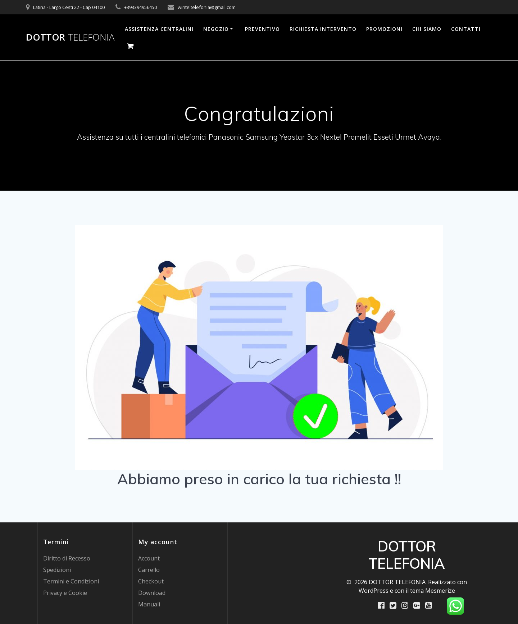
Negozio (216, 28)
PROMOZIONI (384, 28)
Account (149, 558)
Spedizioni (57, 570)
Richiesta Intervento (323, 28)
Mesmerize (440, 591)
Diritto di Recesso (66, 558)
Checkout (151, 581)
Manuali (149, 604)
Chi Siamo (426, 28)
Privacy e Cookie (65, 593)
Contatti (466, 28)
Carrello (149, 570)
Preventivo (262, 28)
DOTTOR (70, 37)
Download (151, 593)
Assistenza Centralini (159, 28)
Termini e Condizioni (71, 581)
